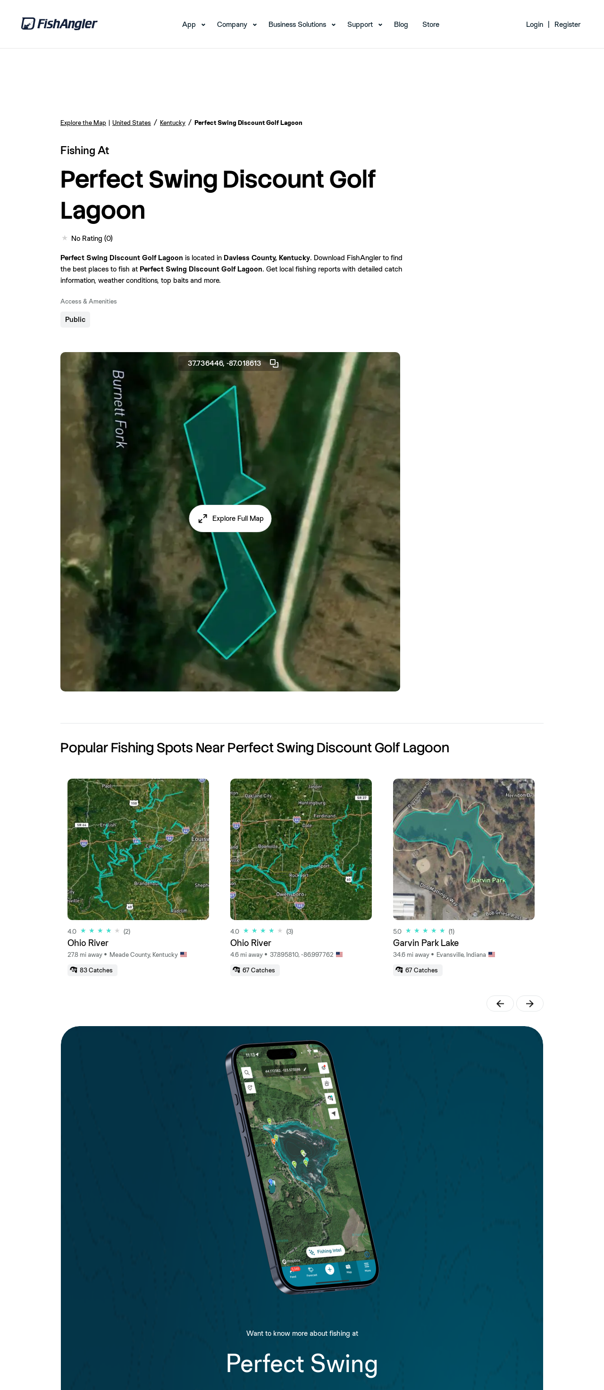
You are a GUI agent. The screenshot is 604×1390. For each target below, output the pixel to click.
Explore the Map (83, 122)
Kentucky (172, 122)
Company (232, 24)
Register (567, 24)
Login (534, 24)
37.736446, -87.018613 (234, 363)
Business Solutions (297, 24)
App (189, 24)
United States (131, 122)
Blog (401, 24)
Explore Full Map (238, 518)
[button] (230, 518)
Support (360, 24)
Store (430, 24)
